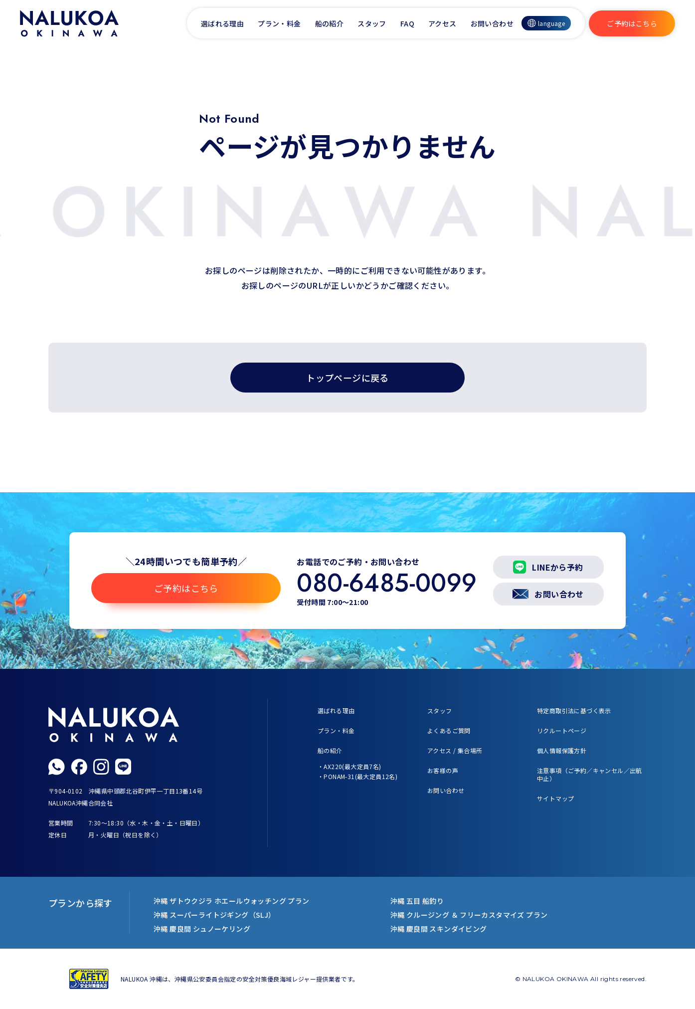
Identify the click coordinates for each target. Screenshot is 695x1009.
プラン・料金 (279, 23)
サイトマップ (555, 798)
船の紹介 (329, 23)
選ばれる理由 (222, 23)
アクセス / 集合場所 (454, 750)
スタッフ (371, 23)
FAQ (407, 23)
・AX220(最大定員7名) (349, 766)
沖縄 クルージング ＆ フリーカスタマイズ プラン (469, 915)
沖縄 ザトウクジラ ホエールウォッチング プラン (232, 901)
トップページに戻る (347, 377)
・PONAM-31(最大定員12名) (357, 776)
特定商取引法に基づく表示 (574, 710)
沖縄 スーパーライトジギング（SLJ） (215, 915)
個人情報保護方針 (561, 750)
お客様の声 (442, 770)
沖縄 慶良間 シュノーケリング (202, 929)
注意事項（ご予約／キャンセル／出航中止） (589, 774)
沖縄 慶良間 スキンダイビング (438, 929)
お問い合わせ (492, 23)
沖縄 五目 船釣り (417, 901)
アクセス (442, 23)
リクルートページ (561, 730)
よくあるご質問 (449, 730)
